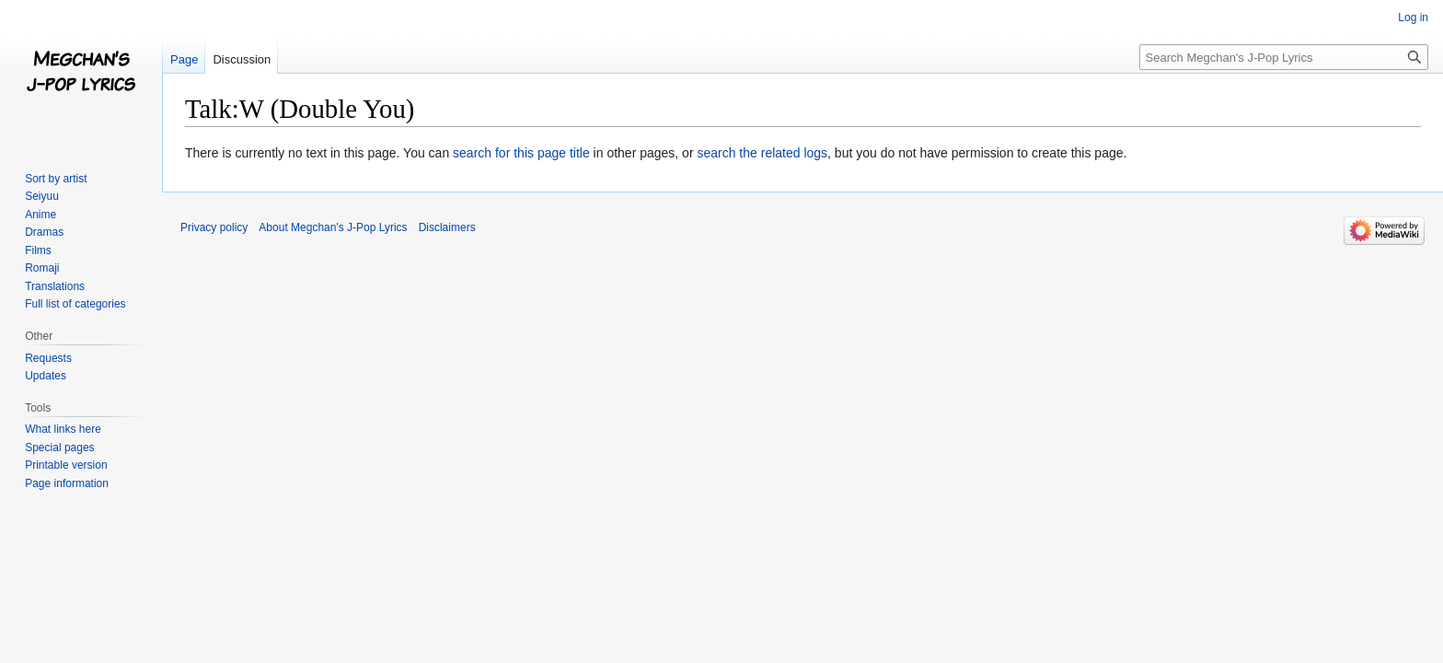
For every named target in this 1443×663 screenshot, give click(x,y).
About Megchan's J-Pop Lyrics (333, 227)
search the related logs (762, 152)
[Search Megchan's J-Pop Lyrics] (1283, 57)
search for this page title (521, 152)
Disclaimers (447, 227)
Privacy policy (214, 227)
